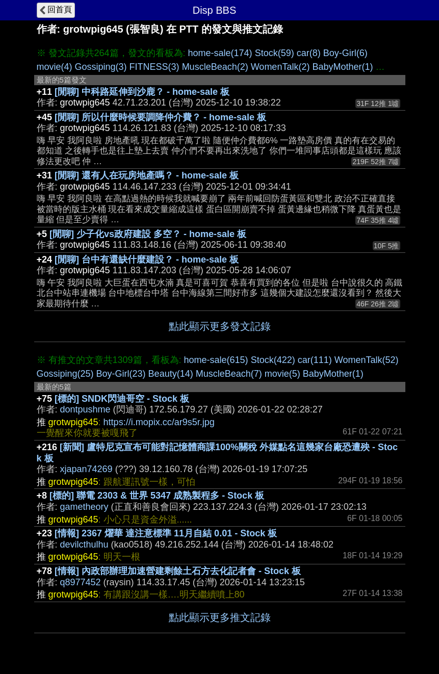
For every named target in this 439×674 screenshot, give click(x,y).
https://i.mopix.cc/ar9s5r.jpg (159, 422)
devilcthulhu (84, 544)
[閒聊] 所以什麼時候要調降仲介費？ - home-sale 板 (160, 117)
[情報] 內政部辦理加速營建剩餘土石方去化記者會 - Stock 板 (178, 571)
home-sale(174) (220, 53)
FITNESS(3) (154, 67)
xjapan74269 (86, 469)
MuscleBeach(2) (215, 67)
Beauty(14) (170, 374)
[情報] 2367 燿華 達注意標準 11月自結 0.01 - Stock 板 (166, 533)
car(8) (309, 53)
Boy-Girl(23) (121, 374)
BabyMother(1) (342, 67)
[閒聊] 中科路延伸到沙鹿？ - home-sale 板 (142, 92)
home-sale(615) (216, 360)
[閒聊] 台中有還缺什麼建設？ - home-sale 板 (147, 259)
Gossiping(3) (101, 67)
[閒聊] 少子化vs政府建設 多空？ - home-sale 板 (147, 234)
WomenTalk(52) (366, 360)
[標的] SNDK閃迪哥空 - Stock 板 (122, 399)
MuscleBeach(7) (229, 374)
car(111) (315, 360)
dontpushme (85, 409)
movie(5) (282, 374)
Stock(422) (273, 360)
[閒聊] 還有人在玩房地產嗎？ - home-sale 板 (147, 175)
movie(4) (54, 67)
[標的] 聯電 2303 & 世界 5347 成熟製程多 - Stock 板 (156, 495)
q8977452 (80, 582)
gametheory (84, 507)
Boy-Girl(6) (345, 53)
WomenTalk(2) (280, 67)
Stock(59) (274, 53)
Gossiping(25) (65, 374)
